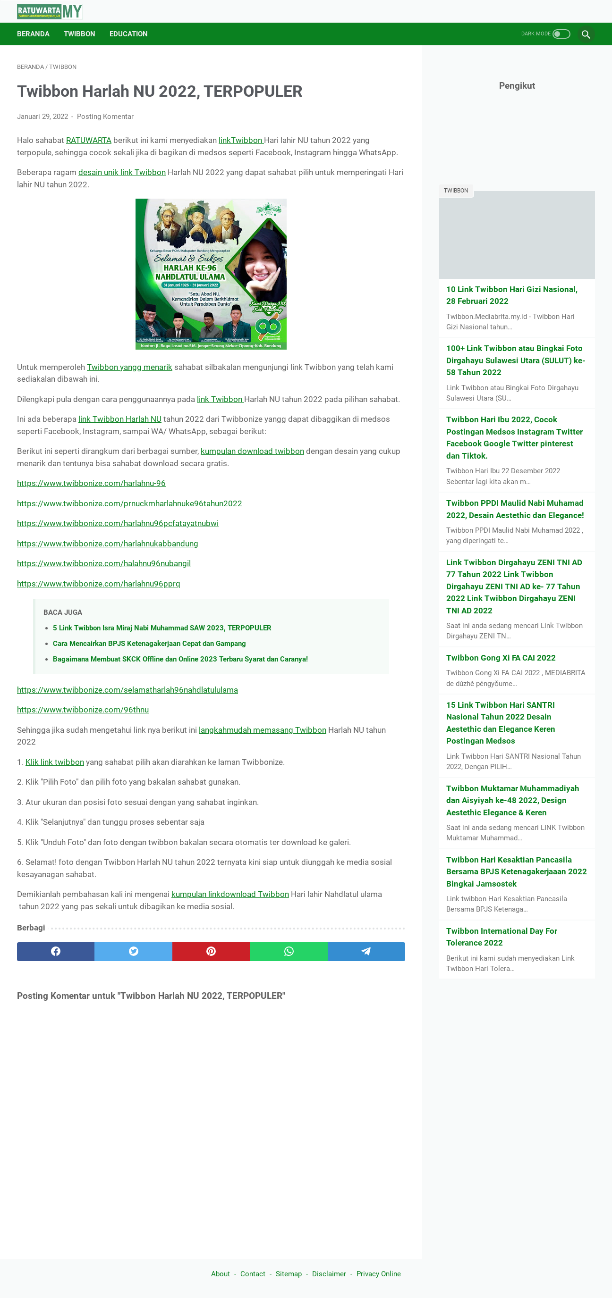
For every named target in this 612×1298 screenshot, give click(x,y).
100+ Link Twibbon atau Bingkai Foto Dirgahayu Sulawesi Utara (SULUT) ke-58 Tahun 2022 (516, 360)
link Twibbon (220, 399)
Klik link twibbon (55, 762)
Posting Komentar (105, 116)
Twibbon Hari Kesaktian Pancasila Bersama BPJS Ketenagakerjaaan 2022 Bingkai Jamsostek (516, 871)
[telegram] (366, 951)
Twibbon (79, 34)
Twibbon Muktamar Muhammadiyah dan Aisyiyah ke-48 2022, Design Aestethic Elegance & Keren (512, 800)
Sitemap (289, 1274)
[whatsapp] (288, 951)
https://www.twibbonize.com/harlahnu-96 (91, 483)
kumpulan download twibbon (252, 451)
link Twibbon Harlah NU (120, 419)
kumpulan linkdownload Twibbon (230, 894)
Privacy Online (379, 1274)
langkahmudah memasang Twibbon (262, 730)
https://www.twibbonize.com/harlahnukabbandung (107, 543)
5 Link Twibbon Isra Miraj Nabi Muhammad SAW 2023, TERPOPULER (162, 628)
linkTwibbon (241, 140)
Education (129, 34)
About (220, 1274)
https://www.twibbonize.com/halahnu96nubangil (104, 563)
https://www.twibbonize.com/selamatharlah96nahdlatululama (127, 690)
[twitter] (133, 951)
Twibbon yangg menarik (129, 367)
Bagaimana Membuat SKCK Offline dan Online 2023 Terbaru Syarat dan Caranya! (180, 659)
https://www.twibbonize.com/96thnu (83, 709)
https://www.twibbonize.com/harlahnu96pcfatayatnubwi (118, 523)
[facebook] (55, 951)
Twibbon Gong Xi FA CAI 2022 (501, 657)
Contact (252, 1274)
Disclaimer (329, 1274)
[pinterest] (211, 951)
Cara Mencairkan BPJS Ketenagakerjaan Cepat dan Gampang (149, 643)
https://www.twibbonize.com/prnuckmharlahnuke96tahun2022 (129, 503)
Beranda (33, 34)
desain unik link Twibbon (122, 172)
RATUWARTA (88, 140)
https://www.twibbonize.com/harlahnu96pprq (98, 583)
